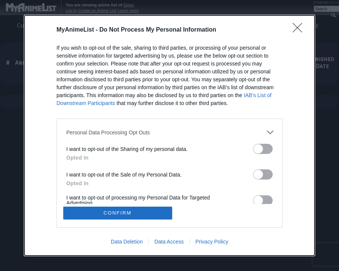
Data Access (169, 242)
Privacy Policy (211, 242)
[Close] (300, 30)
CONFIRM (118, 213)
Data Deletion (127, 242)
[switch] (263, 149)
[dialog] (169, 135)
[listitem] (169, 132)
